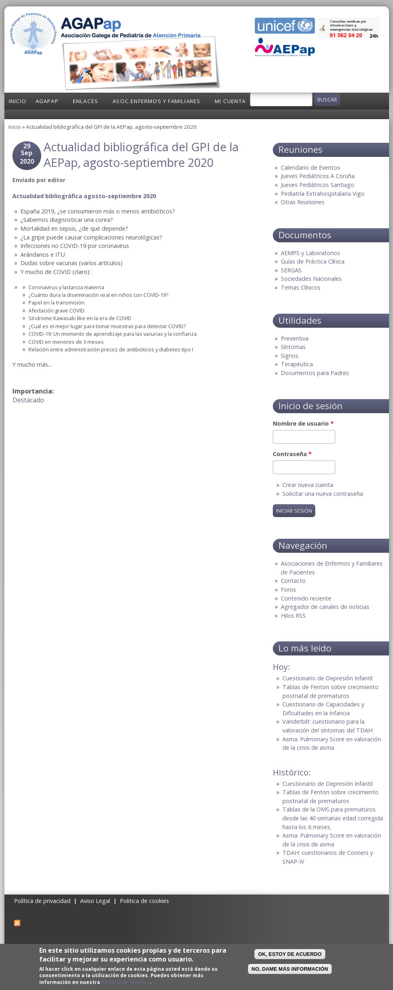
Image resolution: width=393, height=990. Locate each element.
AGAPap (47, 101)
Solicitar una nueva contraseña (322, 493)
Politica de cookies (144, 901)
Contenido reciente (306, 598)
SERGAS (291, 270)
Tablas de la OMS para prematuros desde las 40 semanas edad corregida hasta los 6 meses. (332, 817)
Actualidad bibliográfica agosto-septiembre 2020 (84, 196)
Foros (288, 589)
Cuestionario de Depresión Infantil (327, 678)
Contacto (293, 580)
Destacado (28, 400)
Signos (289, 355)
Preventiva (294, 338)
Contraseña (292, 454)
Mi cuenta (230, 101)
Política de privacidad (42, 901)
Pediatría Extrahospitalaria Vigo (323, 193)
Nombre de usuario (303, 423)
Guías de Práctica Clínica (313, 261)
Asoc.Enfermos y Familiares (156, 101)
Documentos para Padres (315, 373)
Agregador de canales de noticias (325, 607)
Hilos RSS (293, 615)
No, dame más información (290, 969)
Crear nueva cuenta (307, 485)
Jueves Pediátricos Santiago (317, 185)
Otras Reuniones (302, 202)
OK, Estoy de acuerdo (289, 954)
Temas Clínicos (300, 287)
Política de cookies (125, 982)
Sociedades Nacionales (311, 278)
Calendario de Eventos (310, 167)
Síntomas (293, 347)
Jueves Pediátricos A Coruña (318, 176)
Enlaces (85, 101)
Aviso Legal (95, 901)
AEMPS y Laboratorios (310, 253)
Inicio (18, 101)
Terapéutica (297, 364)
